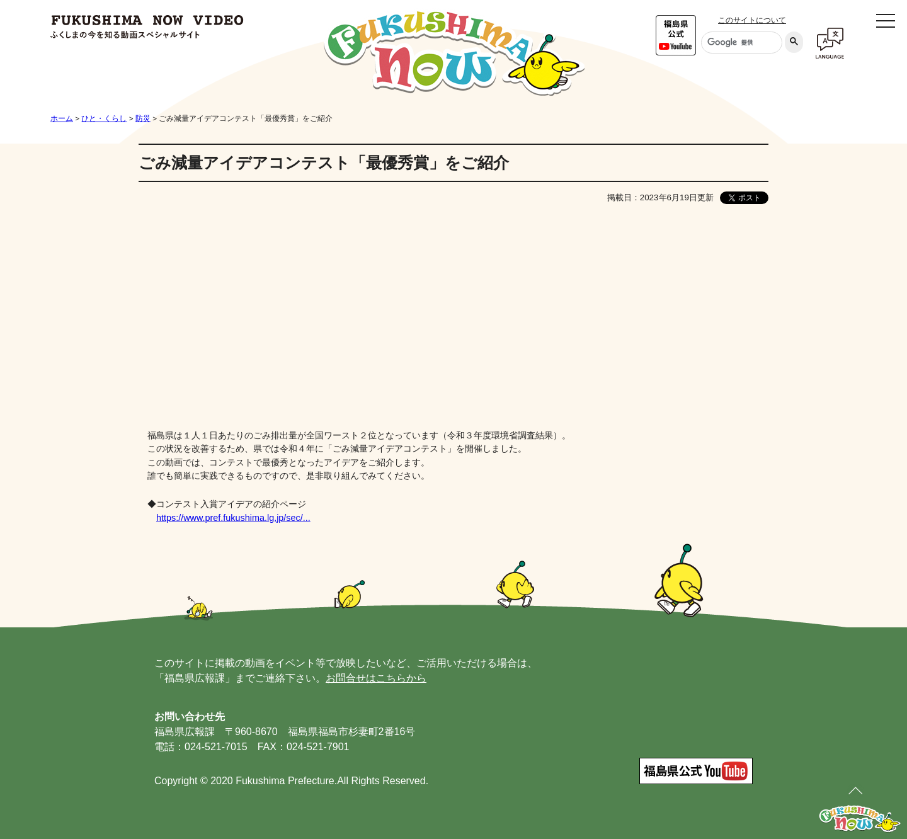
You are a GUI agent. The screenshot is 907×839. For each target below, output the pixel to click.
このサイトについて (752, 20)
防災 (143, 118)
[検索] (740, 43)
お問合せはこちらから (376, 678)
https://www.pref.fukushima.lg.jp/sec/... (233, 518)
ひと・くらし (104, 118)
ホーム (61, 118)
